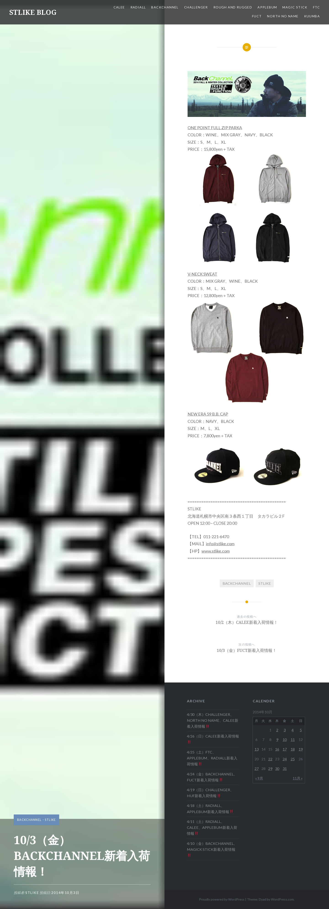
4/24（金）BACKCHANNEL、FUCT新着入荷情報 (212, 777)
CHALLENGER (196, 7)
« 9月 (259, 778)
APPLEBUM (267, 7)
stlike (32, 893)
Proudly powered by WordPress (221, 899)
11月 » (297, 778)
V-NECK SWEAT (202, 274)
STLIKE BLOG (32, 12)
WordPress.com (282, 899)
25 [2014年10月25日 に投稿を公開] (293, 759)
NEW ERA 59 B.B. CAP (208, 413)
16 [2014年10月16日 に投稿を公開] (277, 749)
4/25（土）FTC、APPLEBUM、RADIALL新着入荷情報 (212, 758)
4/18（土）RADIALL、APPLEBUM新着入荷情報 (210, 808)
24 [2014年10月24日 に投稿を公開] (285, 759)
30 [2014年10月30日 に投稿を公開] (277, 768)
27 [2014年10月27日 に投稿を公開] (257, 768)
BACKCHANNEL (164, 7)
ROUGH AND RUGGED (232, 7)
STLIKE (50, 820)
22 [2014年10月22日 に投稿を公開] (270, 759)
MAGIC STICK (294, 7)
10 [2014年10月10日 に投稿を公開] (285, 739)
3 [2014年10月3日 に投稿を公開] (285, 730)
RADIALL (138, 7)
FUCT (257, 16)
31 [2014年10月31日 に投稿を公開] (285, 768)
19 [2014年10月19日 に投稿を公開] (301, 749)
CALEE (119, 7)
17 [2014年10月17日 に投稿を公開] (285, 749)
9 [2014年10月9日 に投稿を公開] (277, 739)
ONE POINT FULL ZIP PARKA (215, 127)
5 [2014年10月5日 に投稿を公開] (301, 730)
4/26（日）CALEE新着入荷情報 (213, 739)
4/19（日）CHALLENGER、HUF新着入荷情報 (210, 793)
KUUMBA (312, 16)
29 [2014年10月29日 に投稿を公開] (270, 768)
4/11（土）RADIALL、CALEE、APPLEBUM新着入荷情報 (212, 827)
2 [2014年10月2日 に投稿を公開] (277, 730)
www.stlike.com (216, 550)
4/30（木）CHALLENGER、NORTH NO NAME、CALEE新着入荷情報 (212, 720)
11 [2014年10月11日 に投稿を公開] (293, 739)
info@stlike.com (220, 543)
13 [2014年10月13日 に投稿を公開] (257, 749)
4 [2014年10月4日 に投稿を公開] (293, 730)
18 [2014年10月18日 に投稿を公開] (293, 749)
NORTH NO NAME (282, 16)
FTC (316, 7)
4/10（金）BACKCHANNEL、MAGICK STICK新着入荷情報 (212, 849)
